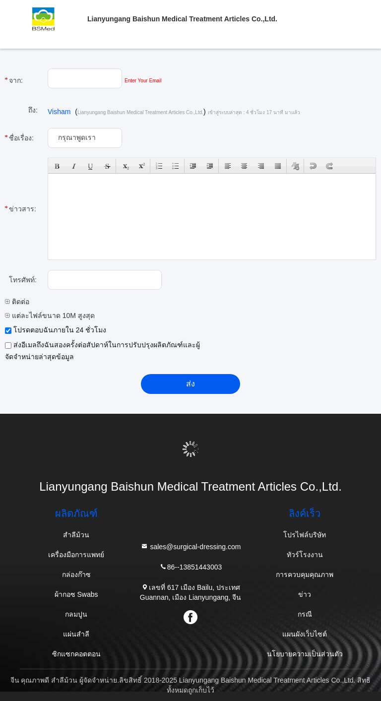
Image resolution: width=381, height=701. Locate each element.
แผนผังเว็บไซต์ (304, 634)
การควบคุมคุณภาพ (304, 574)
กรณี (305, 614)
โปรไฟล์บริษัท (304, 535)
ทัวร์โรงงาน (305, 555)
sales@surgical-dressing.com (190, 546)
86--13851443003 (190, 567)
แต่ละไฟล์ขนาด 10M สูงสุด (50, 315)
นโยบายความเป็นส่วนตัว (305, 654)
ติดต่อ (17, 302)
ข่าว (304, 594)
